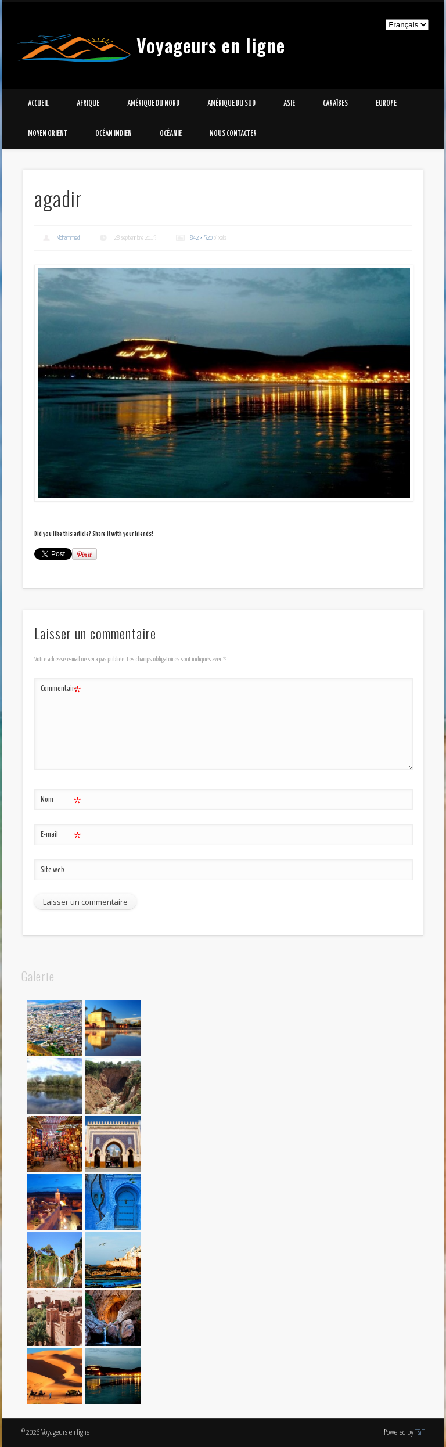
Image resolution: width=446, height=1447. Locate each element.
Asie (289, 103)
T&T (420, 1433)
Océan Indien (113, 134)
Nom (61, 800)
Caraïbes (335, 103)
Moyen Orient (47, 134)
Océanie (171, 134)
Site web (52, 870)
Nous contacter (233, 134)
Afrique (88, 103)
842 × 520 (201, 238)
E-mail (61, 835)
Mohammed (68, 238)
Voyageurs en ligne (210, 45)
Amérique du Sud (231, 103)
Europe (386, 103)
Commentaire (61, 689)
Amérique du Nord (153, 103)
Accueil (38, 103)
